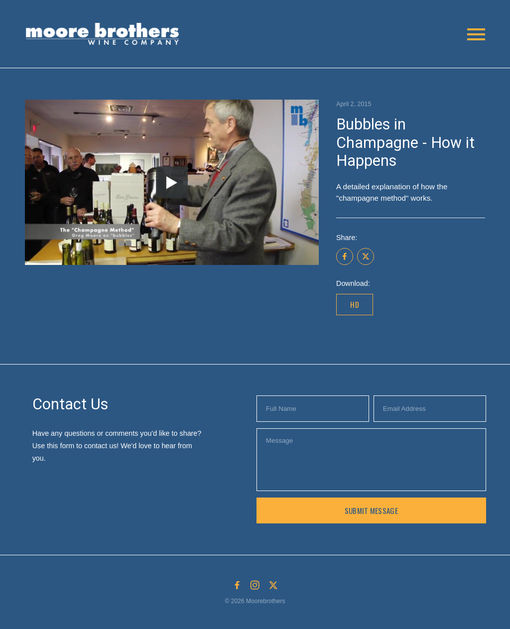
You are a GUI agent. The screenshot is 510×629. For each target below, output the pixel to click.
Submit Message (371, 510)
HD (354, 304)
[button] (104, 34)
